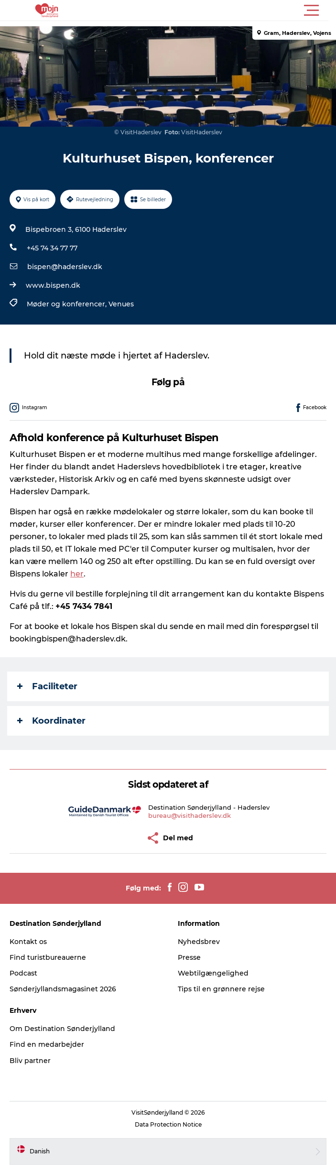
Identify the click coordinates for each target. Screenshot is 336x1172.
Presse (189, 957)
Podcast (23, 973)
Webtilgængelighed (213, 973)
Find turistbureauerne (48, 957)
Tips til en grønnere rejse (221, 989)
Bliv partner (30, 1060)
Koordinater (51, 721)
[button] (211, 10)
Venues (121, 304)
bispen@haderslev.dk (64, 266)
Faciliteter (47, 686)
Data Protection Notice (168, 1124)
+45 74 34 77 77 (52, 248)
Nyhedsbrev (199, 941)
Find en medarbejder (47, 1044)
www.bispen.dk (53, 285)
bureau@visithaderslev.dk (189, 815)
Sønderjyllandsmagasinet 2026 (63, 989)
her (77, 573)
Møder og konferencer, (67, 304)
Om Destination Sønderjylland (62, 1028)
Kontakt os (28, 941)
